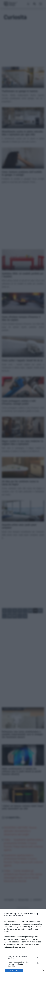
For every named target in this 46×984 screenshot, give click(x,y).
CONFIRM (14, 971)
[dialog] (23, 946)
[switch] (37, 963)
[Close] (41, 913)
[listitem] (23, 957)
